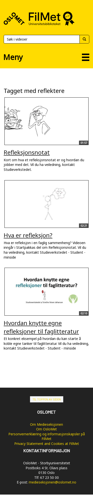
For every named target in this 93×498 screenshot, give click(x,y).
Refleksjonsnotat (27, 152)
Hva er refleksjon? (28, 235)
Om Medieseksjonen (46, 424)
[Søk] (41, 39)
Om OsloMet (46, 429)
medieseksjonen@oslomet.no (52, 482)
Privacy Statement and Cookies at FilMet (46, 443)
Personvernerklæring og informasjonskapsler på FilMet (46, 436)
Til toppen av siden (46, 399)
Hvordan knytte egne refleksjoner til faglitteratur (41, 327)
